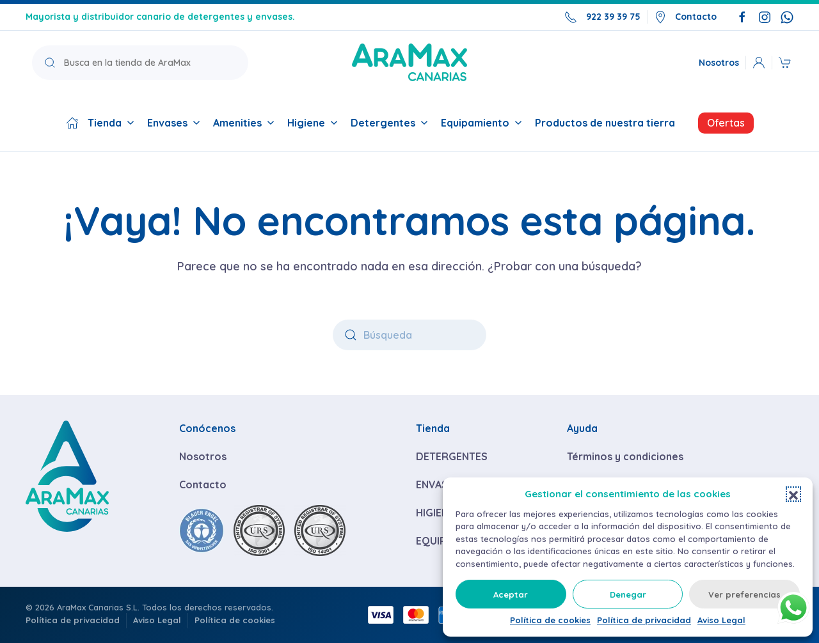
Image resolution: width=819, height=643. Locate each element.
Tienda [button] (100, 122)
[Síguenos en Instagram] (764, 16)
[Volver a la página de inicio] (409, 62)
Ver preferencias (744, 594)
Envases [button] (173, 122)
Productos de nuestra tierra (605, 122)
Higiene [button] (312, 122)
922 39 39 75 (602, 17)
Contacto (685, 17)
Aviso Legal (721, 620)
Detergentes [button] (389, 122)
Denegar (628, 594)
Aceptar (510, 594)
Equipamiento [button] (481, 122)
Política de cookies (550, 620)
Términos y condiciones (625, 456)
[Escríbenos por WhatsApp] (787, 16)
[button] (793, 494)
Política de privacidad (644, 620)
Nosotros (719, 62)
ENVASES (438, 484)
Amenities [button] (243, 122)
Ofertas (726, 122)
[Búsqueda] (409, 335)
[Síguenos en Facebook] (742, 16)
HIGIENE (435, 512)
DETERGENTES (452, 456)
